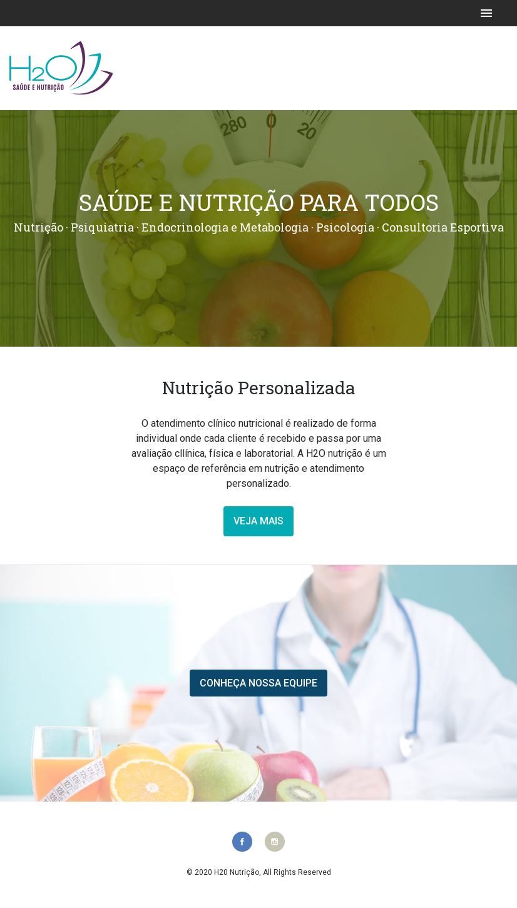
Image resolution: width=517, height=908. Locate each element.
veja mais (258, 521)
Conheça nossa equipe (258, 683)
